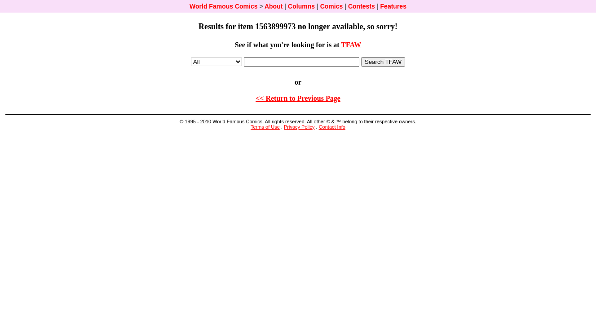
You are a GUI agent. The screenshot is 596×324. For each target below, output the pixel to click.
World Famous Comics (223, 6)
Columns (301, 6)
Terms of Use (265, 127)
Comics (331, 6)
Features (393, 6)
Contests (361, 6)
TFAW (351, 45)
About (274, 6)
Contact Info (332, 127)
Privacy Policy (299, 127)
